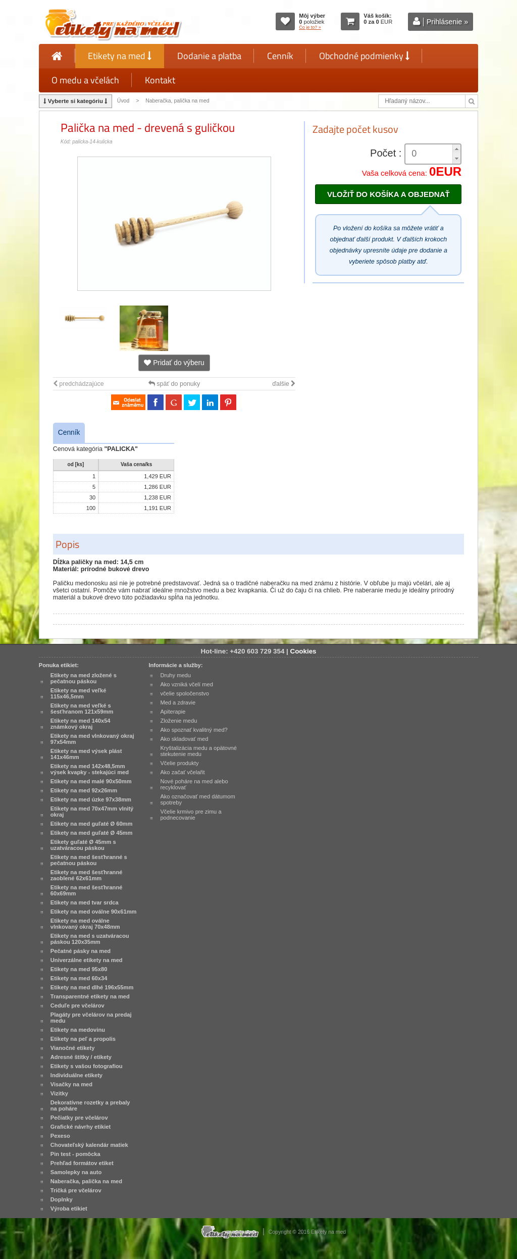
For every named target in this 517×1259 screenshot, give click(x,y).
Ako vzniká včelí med (186, 684)
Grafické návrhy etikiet (80, 1127)
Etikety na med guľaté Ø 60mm (91, 824)
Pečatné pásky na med (80, 951)
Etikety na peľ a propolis (83, 1039)
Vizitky (59, 1093)
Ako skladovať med (184, 739)
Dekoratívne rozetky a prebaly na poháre (90, 1105)
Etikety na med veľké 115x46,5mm (78, 693)
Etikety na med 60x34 (79, 978)
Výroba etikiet (68, 1208)
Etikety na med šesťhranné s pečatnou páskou (88, 860)
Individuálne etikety (76, 1075)
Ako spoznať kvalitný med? (193, 730)
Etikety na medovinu (77, 1030)
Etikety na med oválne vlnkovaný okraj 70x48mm (85, 924)
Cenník (280, 56)
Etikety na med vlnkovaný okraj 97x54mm (92, 739)
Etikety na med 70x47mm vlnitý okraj (91, 811)
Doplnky (61, 1199)
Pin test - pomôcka (75, 1154)
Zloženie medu (178, 721)
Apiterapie (172, 712)
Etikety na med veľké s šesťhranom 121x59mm (82, 708)
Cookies (303, 651)
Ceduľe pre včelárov (77, 1005)
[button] (456, 149)
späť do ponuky (174, 383)
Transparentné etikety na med (90, 996)
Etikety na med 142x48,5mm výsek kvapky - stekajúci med (89, 769)
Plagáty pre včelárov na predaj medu (91, 1018)
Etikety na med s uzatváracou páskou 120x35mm (89, 939)
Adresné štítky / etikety (81, 1057)
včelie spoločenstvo (184, 693)
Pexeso (60, 1136)
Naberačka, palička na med (177, 101)
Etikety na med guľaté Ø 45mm (91, 833)
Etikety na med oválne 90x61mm (93, 912)
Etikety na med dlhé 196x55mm (91, 987)
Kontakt (160, 80)
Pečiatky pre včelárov (79, 1118)
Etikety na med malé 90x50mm (91, 781)
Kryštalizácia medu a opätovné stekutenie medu (198, 751)
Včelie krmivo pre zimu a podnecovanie (190, 815)
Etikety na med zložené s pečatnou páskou (83, 678)
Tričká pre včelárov (75, 1190)
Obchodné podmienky (364, 56)
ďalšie (283, 383)
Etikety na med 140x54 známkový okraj (80, 724)
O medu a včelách (85, 80)
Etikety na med (119, 56)
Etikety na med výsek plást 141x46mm (86, 754)
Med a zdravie (177, 702)
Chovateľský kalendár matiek (89, 1145)
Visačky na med (71, 1084)
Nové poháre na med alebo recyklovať (194, 784)
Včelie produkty (179, 763)
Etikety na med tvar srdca (84, 902)
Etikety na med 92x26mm (83, 790)
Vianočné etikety (72, 1048)
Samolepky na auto (75, 1172)
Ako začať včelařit (182, 772)
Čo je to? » (310, 27)
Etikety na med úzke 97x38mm (90, 799)
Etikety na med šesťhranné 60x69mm (86, 890)
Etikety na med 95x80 (79, 969)
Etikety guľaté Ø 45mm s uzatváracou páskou (83, 845)
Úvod (123, 101)
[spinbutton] (429, 154)
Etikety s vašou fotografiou (86, 1066)
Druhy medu (175, 675)
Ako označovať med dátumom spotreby (197, 799)
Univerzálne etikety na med (86, 960)
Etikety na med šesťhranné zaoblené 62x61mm (86, 875)
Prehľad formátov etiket (82, 1163)
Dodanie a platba (209, 56)
